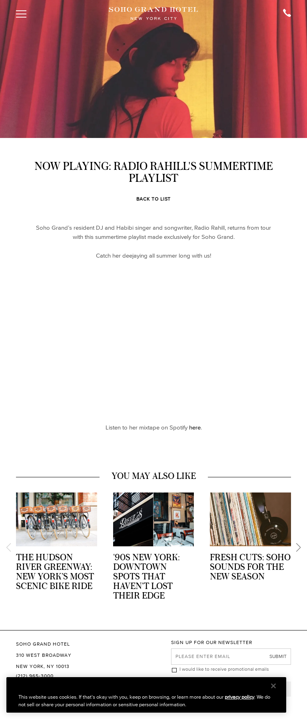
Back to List (153, 198)
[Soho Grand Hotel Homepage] (153, 14)
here (195, 427)
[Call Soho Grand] (284, 14)
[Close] (273, 686)
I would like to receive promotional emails (224, 669)
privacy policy (239, 697)
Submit (278, 656)
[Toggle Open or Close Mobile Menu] (23, 14)
